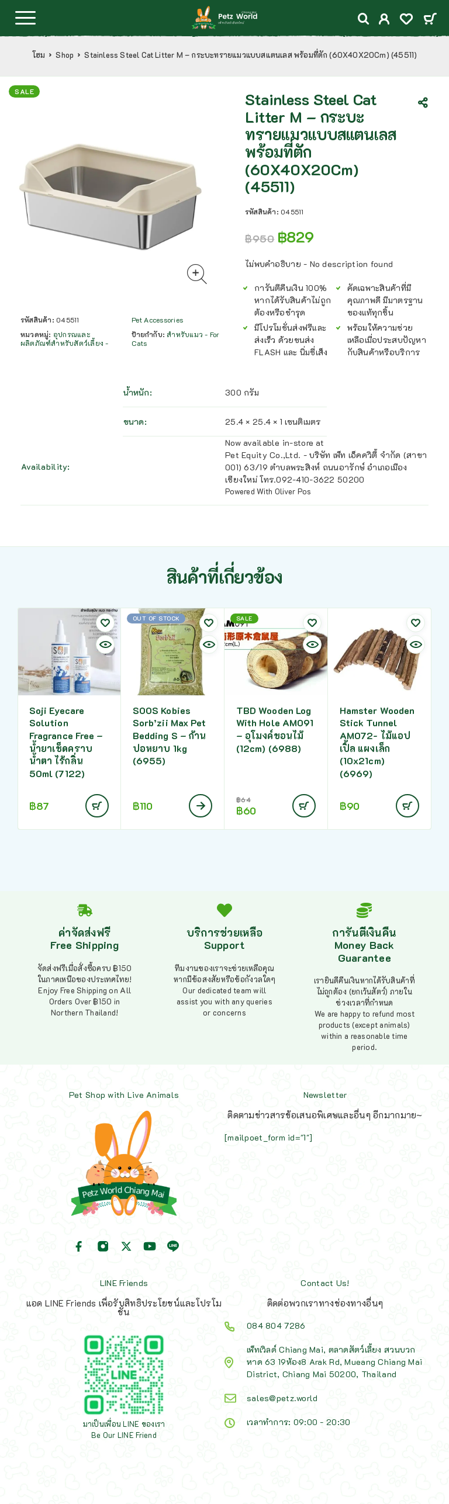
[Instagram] (103, 1246)
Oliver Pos (293, 491)
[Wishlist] (406, 20)
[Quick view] (105, 644)
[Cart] (430, 19)
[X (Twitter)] (126, 1246)
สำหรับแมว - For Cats (176, 339)
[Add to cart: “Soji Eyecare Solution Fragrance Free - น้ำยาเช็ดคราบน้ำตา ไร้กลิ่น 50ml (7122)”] (97, 805)
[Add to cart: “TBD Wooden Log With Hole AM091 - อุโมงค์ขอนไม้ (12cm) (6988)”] (304, 805)
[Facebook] (79, 1246)
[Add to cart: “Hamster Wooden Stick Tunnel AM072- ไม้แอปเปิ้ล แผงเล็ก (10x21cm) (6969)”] (407, 805)
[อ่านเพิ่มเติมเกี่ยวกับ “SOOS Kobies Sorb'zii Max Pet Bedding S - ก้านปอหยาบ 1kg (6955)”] (200, 805)
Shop (65, 55)
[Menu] (25, 17)
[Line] (173, 1246)
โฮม (39, 55)
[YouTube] (149, 1246)
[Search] (363, 19)
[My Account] (384, 20)
